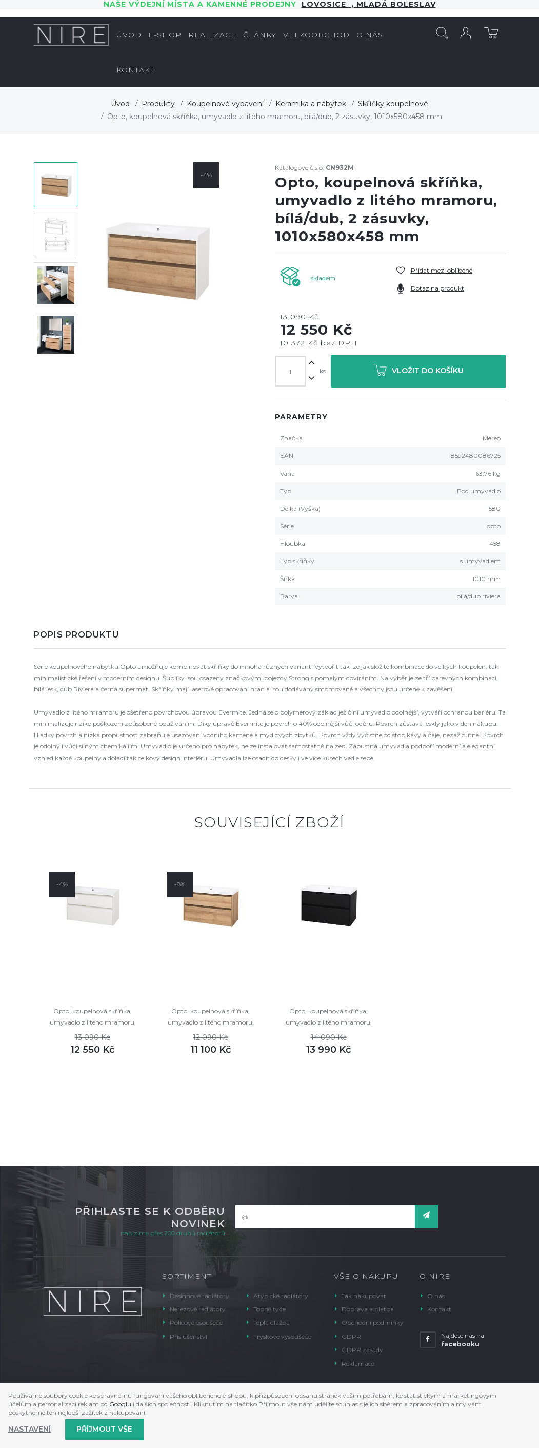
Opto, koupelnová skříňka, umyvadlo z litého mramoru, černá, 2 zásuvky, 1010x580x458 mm (329, 1017)
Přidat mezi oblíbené (441, 270)
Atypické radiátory (280, 1296)
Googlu (120, 1404)
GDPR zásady (362, 1350)
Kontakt (439, 1309)
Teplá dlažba (271, 1322)
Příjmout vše (104, 1429)
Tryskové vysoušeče (282, 1336)
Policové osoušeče (196, 1322)
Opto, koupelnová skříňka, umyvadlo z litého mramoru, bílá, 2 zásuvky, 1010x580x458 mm (92, 1017)
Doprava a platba (368, 1309)
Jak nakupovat (364, 1296)
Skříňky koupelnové (393, 103)
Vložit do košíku (418, 372)
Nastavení (29, 1429)
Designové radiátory (199, 1296)
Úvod (120, 103)
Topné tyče (269, 1309)
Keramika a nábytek (310, 103)
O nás (436, 1296)
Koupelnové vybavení (225, 103)
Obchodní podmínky (373, 1322)
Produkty (158, 103)
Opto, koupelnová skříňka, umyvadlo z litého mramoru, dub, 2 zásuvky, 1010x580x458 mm (211, 1017)
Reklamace (358, 1363)
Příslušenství (188, 1336)
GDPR (351, 1336)
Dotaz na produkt (437, 288)
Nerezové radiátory (198, 1309)
